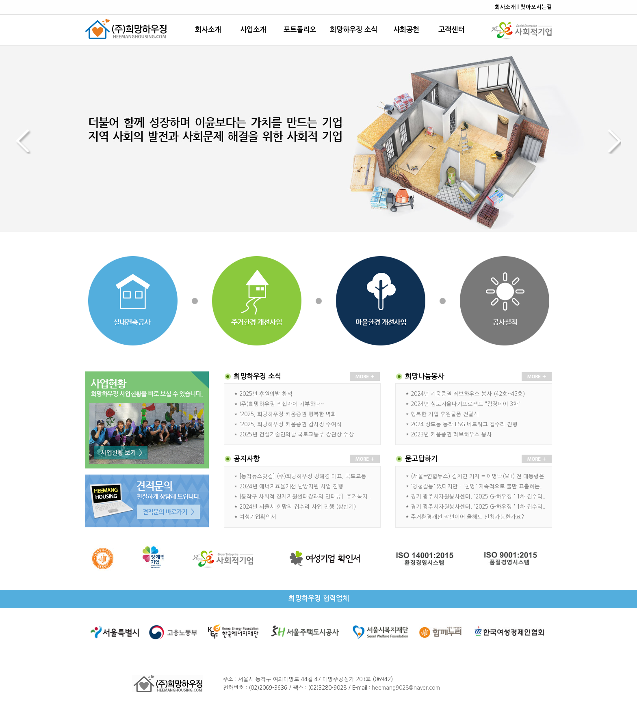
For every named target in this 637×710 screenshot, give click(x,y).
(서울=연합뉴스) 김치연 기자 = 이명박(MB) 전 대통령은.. (479, 476)
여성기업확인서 (257, 517)
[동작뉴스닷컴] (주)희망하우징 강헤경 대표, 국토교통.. (304, 476)
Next (609, 141)
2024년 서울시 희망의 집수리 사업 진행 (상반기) (297, 506)
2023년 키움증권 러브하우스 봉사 (451, 434)
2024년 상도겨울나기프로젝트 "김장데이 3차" (465, 404)
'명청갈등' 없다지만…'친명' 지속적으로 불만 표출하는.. (476, 486)
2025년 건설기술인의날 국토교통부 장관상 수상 (296, 434)
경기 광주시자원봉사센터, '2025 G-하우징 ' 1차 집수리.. (478, 496)
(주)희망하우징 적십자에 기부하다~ (281, 404)
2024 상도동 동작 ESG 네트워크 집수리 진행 (464, 424)
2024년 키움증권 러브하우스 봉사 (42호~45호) (468, 394)
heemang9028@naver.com (406, 688)
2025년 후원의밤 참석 (265, 394)
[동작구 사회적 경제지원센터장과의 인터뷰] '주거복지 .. (305, 496)
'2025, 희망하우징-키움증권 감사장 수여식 (290, 424)
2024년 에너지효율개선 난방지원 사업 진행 (291, 486)
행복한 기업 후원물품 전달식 (445, 414)
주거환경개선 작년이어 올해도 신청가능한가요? (467, 517)
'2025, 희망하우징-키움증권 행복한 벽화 (287, 414)
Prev (28, 141)
